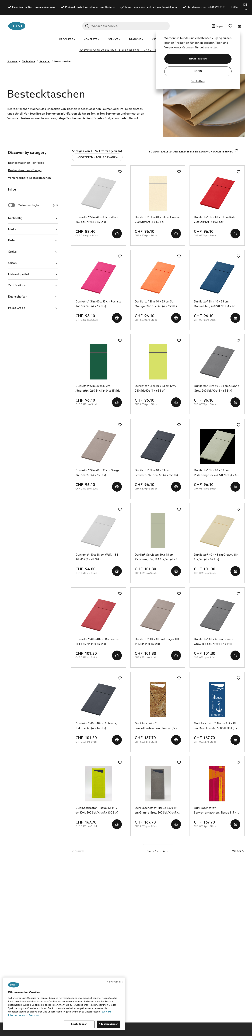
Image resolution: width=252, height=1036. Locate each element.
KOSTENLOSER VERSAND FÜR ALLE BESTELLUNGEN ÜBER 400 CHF (126, 50)
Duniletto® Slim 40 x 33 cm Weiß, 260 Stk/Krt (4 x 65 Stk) (96, 220)
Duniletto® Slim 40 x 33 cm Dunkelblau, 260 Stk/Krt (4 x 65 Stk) (214, 304)
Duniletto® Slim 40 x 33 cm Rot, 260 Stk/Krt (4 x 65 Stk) (214, 220)
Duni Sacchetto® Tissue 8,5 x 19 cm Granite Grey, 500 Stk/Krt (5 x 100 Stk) (156, 810)
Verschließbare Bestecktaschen (29, 178)
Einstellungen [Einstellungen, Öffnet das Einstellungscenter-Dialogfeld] (79, 1024)
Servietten (44, 61)
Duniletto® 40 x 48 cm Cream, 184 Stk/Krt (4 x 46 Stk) (216, 557)
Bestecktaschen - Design (24, 170)
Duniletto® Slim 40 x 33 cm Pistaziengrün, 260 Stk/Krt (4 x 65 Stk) (216, 473)
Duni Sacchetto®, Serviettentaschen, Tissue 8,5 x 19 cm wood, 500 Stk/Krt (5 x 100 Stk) (158, 726)
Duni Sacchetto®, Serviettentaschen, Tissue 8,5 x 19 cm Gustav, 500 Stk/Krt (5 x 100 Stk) (217, 810)
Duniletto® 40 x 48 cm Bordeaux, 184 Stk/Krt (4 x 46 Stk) (97, 642)
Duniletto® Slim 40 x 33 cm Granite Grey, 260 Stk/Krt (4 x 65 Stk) (216, 388)
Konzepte (90, 39)
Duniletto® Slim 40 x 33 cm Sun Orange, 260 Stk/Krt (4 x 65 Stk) (156, 304)
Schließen (198, 81)
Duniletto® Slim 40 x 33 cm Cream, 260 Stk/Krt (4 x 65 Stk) (157, 220)
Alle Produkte (28, 61)
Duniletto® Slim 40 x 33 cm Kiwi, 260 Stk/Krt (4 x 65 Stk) (155, 388)
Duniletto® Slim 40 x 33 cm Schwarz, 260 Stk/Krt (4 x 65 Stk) (156, 473)
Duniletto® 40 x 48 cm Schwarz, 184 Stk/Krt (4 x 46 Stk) (96, 726)
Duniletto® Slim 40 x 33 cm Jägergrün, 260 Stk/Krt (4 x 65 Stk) (98, 388)
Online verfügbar (38, 205)
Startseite (12, 61)
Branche (135, 39)
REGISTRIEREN (198, 58)
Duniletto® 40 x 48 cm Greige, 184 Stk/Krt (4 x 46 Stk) (157, 642)
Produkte (66, 39)
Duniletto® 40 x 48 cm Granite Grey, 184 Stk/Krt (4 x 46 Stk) (213, 642)
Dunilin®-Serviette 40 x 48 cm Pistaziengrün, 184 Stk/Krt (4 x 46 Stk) (157, 557)
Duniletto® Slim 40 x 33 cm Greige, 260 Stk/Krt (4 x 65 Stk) (97, 473)
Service (113, 39)
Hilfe (234, 7)
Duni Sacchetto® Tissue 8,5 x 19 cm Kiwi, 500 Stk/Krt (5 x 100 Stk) (96, 810)
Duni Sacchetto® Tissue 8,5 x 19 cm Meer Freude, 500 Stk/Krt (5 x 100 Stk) (215, 726)
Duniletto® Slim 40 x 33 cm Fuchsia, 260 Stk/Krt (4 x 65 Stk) (98, 304)
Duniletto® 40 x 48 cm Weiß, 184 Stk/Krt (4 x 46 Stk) (96, 557)
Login (198, 71)
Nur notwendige (115, 982)
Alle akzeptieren (108, 1024)
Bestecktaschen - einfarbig (26, 163)
